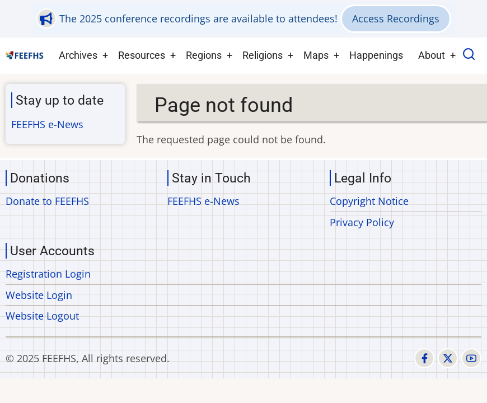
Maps (316, 55)
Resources (141, 55)
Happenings (376, 55)
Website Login (39, 295)
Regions (204, 55)
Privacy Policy (362, 222)
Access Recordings (395, 18)
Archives (78, 55)
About (431, 55)
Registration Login (48, 273)
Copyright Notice (369, 201)
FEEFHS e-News (47, 124)
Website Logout (42, 315)
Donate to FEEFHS (47, 201)
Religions (262, 55)
